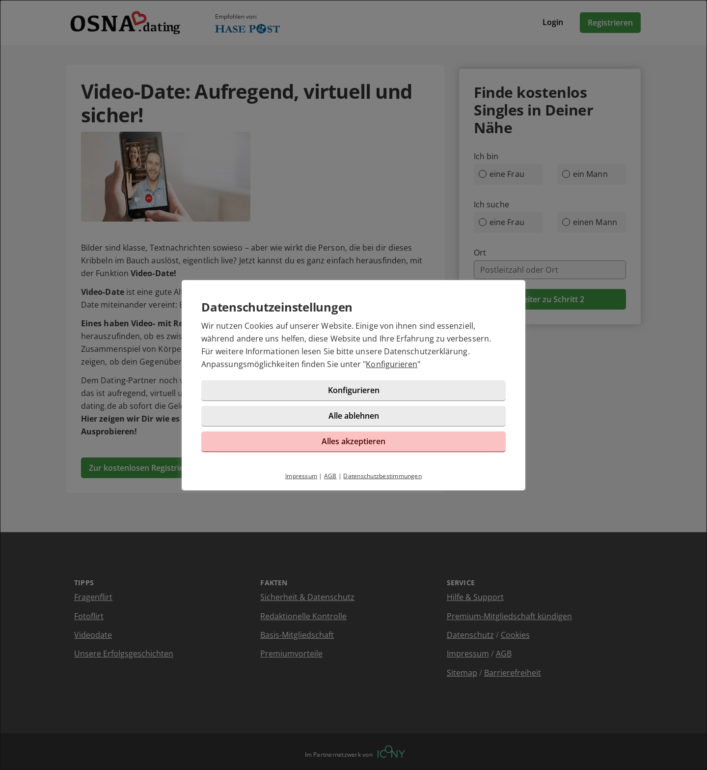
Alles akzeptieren (353, 441)
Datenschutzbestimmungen (382, 476)
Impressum (301, 476)
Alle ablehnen (353, 415)
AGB (330, 476)
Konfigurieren (391, 364)
